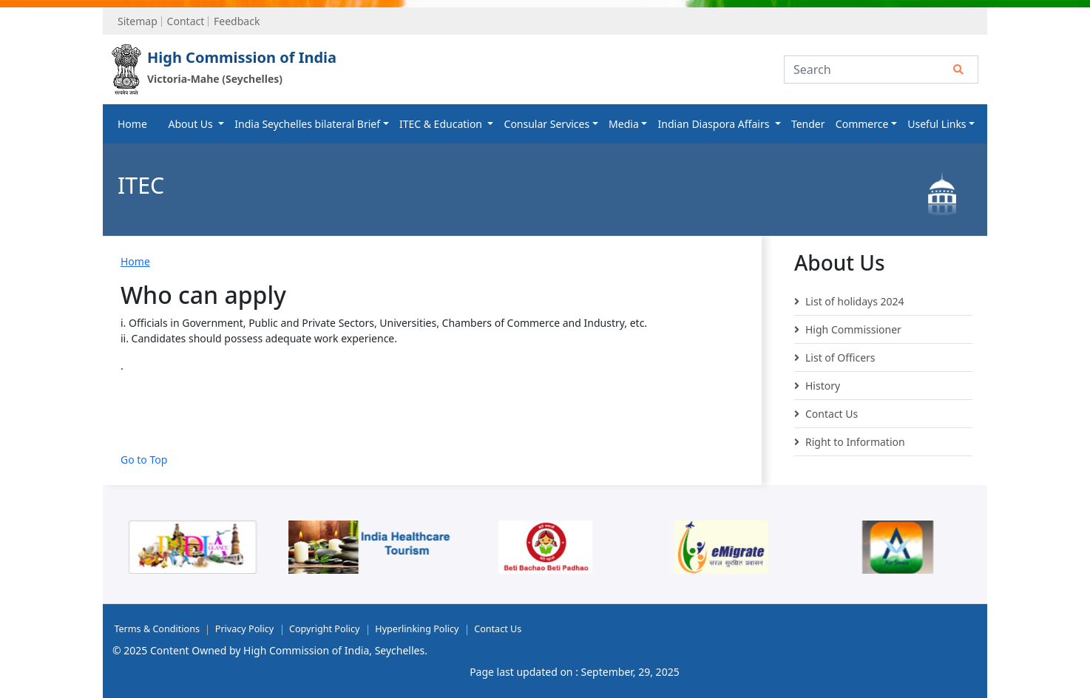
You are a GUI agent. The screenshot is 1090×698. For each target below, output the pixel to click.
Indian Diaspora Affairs (715, 124)
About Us (191, 124)
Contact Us (826, 414)
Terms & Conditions (157, 629)
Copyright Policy (324, 629)
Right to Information (849, 442)
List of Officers (835, 357)
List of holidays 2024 (849, 301)
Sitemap (138, 21)
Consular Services (547, 124)
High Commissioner (847, 329)
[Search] (881, 69)
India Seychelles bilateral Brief (307, 124)
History (817, 386)
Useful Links (936, 124)
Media (624, 124)
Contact (186, 21)
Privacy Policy (244, 629)
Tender (808, 124)
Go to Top (144, 460)
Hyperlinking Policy (416, 629)
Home (132, 124)
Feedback (237, 21)
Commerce (862, 124)
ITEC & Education (442, 124)
